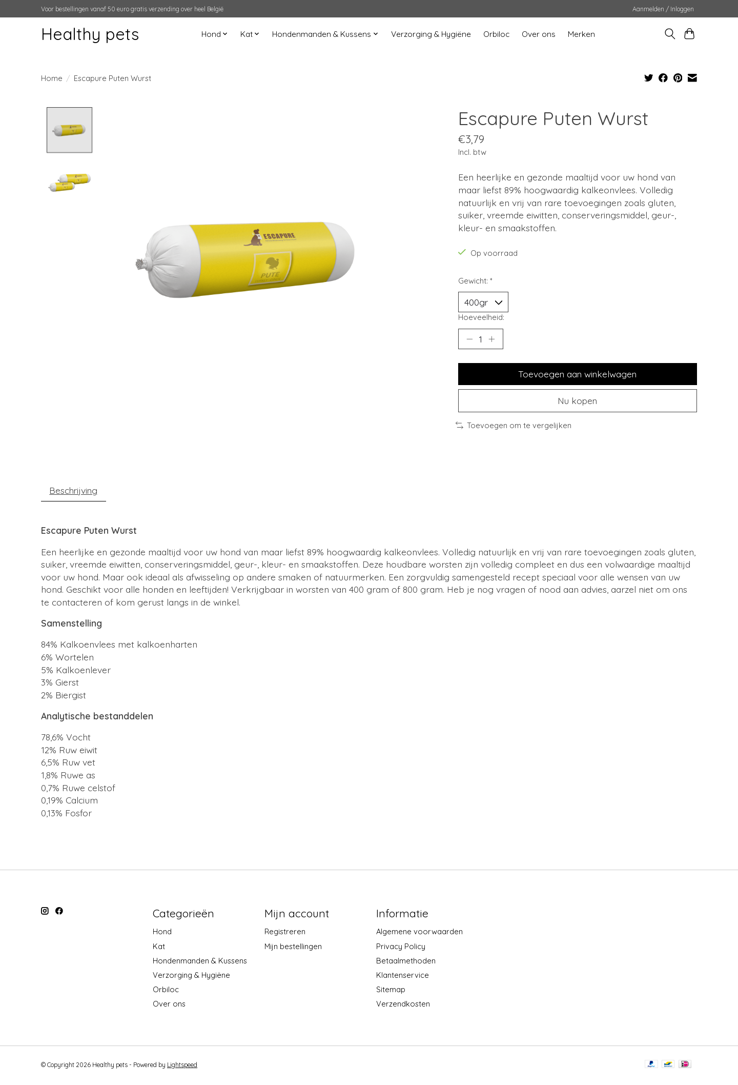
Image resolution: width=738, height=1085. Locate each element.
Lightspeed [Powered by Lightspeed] (182, 1066)
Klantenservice (402, 976)
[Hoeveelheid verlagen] (469, 339)
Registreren (284, 932)
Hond (162, 932)
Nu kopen (577, 401)
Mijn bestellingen (293, 947)
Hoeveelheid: (481, 317)
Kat (159, 947)
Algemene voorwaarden (419, 932)
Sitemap (390, 990)
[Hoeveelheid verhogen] (492, 339)
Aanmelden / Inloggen (663, 9)
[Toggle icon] (669, 34)
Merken (581, 34)
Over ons (539, 34)
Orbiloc (496, 34)
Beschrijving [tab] (74, 490)
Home (52, 78)
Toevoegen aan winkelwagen (577, 374)
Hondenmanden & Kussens (200, 962)
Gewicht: (475, 281)
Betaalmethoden (406, 962)
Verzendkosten (403, 1005)
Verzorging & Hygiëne (431, 34)
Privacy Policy (400, 947)
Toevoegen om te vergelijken (513, 426)
